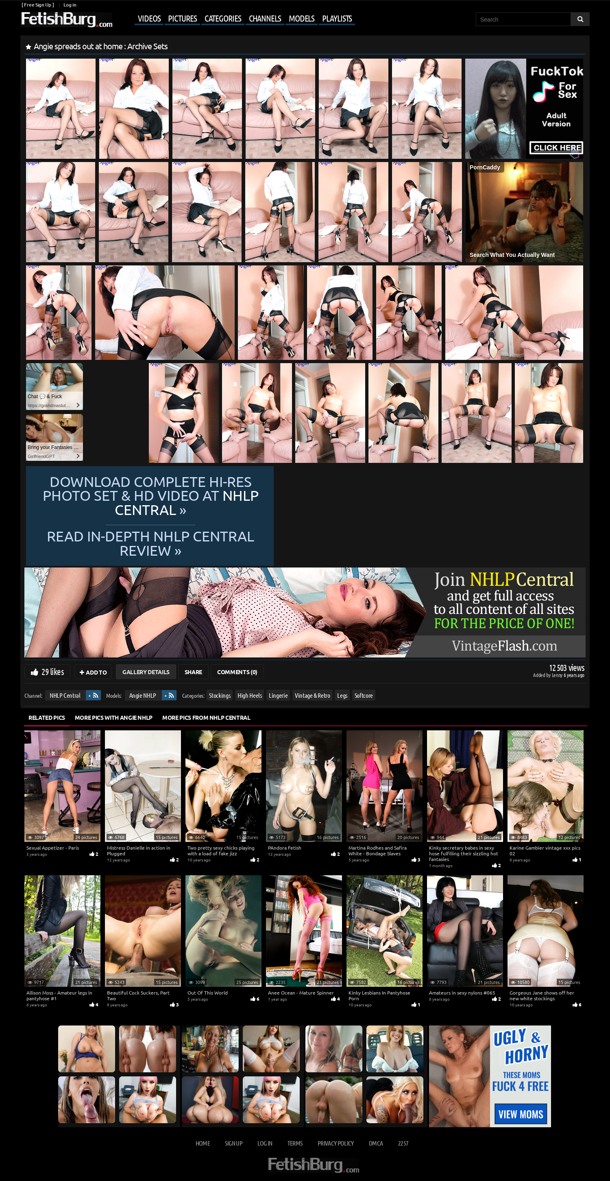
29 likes (52, 671)
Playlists (337, 18)
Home (203, 1143)
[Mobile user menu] (234, 18)
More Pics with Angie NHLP (113, 717)
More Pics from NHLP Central (206, 717)
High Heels (249, 695)
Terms (295, 1143)
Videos (149, 18)
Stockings (219, 695)
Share (193, 671)
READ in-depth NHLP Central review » (305, 535)
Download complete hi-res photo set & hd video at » (304, 503)
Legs (342, 695)
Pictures (182, 18)
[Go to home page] (66, 19)
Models (301, 18)
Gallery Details (146, 671)
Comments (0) (237, 671)
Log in (69, 4)
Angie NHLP (143, 695)
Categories (223, 18)
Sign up (233, 1143)
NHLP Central (65, 695)
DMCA (376, 1143)
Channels (265, 18)
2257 (403, 1143)
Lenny (558, 674)
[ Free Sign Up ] (38, 4)
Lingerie (278, 695)
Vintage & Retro (312, 695)
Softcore (364, 695)
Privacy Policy (336, 1143)
